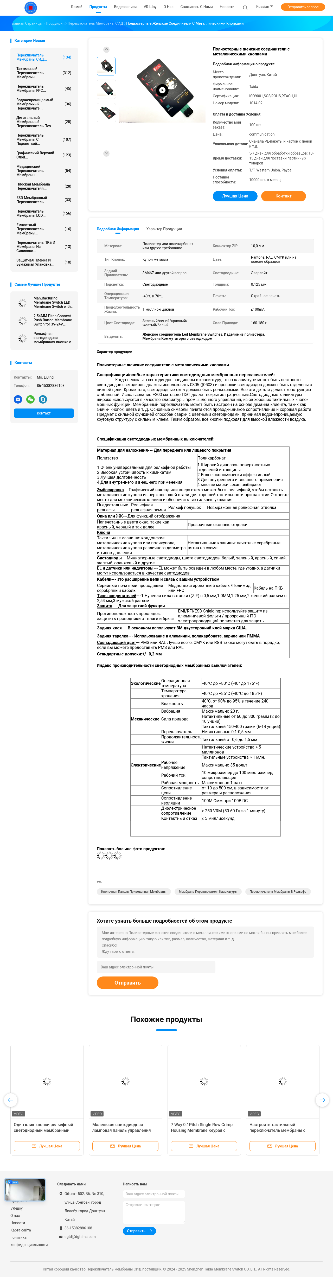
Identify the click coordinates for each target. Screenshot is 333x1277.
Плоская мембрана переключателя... (43, 186)
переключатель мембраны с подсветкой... (43, 139)
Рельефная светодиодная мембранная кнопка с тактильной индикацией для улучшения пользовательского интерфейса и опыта (52, 337)
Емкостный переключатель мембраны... (43, 229)
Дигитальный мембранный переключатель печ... (43, 122)
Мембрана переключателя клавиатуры (208, 891)
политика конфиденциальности (28, 1241)
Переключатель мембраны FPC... (43, 88)
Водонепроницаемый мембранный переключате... (43, 104)
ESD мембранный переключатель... (43, 200)
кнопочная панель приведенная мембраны (133, 891)
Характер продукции (164, 229)
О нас (15, 1216)
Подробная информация (118, 229)
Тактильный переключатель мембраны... (43, 73)
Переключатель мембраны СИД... (43, 57)
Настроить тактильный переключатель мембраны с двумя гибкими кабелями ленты (281, 1130)
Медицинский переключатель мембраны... (43, 170)
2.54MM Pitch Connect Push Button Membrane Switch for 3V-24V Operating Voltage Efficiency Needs (53, 320)
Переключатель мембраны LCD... (43, 213)
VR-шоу (16, 1208)
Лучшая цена (235, 196)
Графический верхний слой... (43, 155)
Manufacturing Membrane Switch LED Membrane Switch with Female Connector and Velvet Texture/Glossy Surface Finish (52, 302)
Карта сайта (20, 1230)
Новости (17, 1223)
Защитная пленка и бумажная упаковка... (43, 262)
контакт (43, 413)
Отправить (127, 983)
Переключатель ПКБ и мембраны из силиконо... (43, 246)
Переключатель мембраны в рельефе (278, 891)
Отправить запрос (303, 7)
